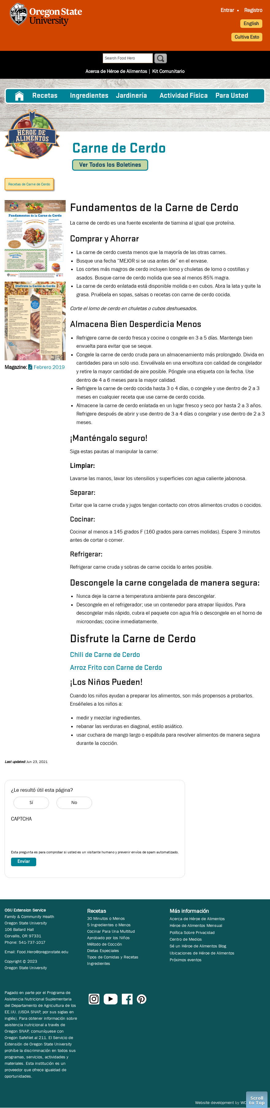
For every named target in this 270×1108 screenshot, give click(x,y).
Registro (253, 10)
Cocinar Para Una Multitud (111, 931)
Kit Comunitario (168, 58)
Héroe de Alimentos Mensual (196, 925)
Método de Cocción (104, 944)
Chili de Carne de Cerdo (105, 655)
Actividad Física (184, 96)
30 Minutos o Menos (106, 918)
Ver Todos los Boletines (110, 165)
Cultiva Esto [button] (247, 37)
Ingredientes (89, 96)
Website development (214, 1102)
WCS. (245, 1102)
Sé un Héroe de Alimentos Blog (198, 946)
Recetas (44, 96)
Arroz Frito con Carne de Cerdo (116, 668)
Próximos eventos (186, 959)
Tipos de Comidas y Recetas (112, 957)
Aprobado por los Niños (108, 937)
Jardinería (131, 96)
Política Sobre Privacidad (192, 932)
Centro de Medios (186, 939)
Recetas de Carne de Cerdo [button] (29, 184)
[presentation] (57, 837)
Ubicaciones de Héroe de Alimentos (202, 953)
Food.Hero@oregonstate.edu (42, 951)
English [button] (251, 23)
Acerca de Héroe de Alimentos (116, 58)
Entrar (227, 10)
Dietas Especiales (103, 950)
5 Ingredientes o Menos (109, 925)
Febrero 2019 (49, 367)
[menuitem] (19, 96)
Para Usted (231, 96)
